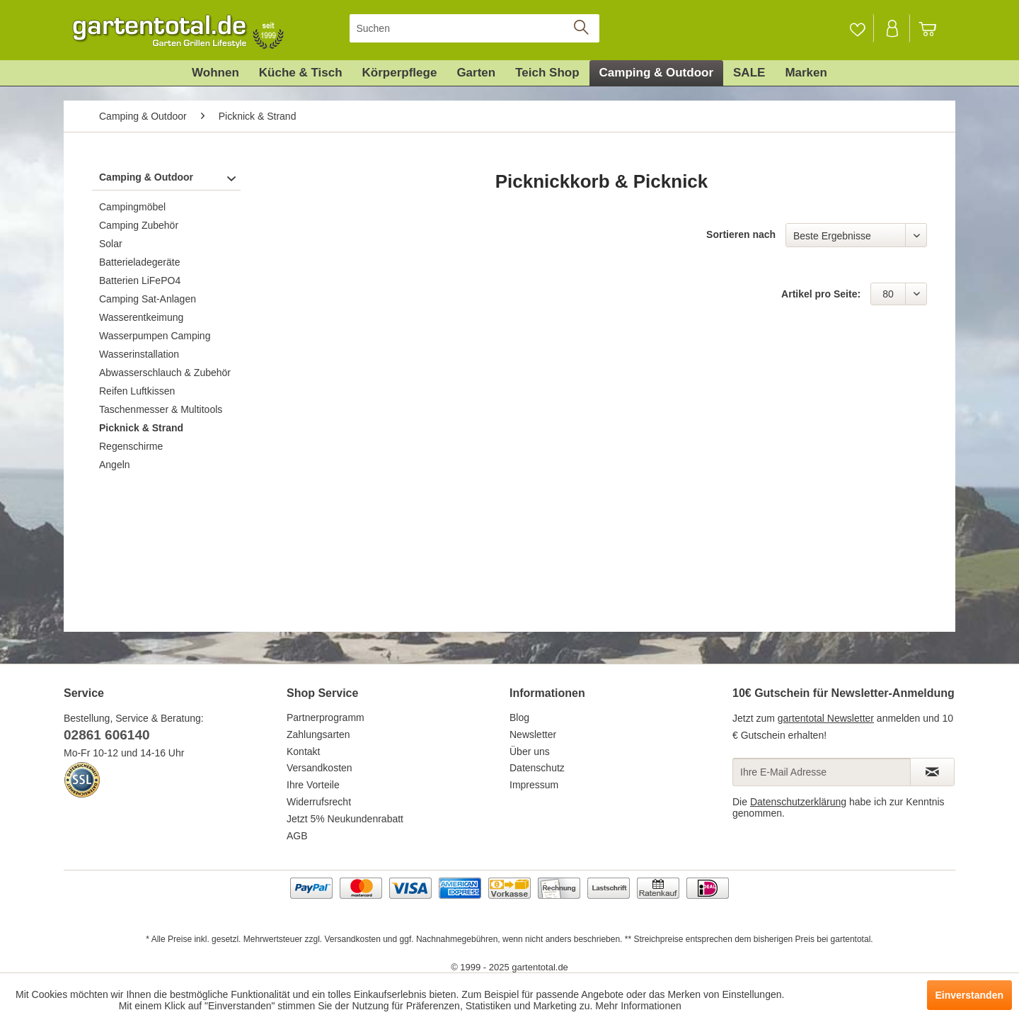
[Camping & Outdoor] (656, 73)
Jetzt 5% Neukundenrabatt (345, 818)
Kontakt (303, 751)
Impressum (534, 784)
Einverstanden (969, 995)
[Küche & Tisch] (300, 73)
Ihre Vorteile (313, 784)
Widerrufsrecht (319, 801)
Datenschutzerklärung (798, 801)
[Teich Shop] (547, 73)
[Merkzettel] (857, 28)
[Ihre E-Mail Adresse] (821, 772)
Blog (519, 717)
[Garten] (476, 73)
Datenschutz (537, 767)
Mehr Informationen (638, 1005)
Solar (110, 243)
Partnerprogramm (325, 717)
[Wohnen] (215, 73)
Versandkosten (319, 767)
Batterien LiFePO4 (139, 280)
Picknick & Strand (141, 427)
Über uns (530, 751)
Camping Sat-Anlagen (147, 299)
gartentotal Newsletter (826, 718)
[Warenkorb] (934, 28)
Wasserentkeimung (141, 317)
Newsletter (533, 734)
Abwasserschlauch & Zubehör (165, 372)
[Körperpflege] (399, 73)
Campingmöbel (132, 206)
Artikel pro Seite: (820, 294)
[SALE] (749, 73)
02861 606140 (107, 734)
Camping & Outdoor (146, 177)
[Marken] (806, 73)
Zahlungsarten (318, 734)
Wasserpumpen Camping (154, 335)
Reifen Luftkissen (137, 391)
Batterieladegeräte (139, 262)
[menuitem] (474, 28)
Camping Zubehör (138, 225)
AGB (297, 835)
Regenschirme (131, 446)
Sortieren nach (741, 234)
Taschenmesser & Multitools (160, 409)
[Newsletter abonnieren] (932, 772)
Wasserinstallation (139, 354)
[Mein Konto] (893, 28)
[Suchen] (474, 28)
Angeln (114, 464)
